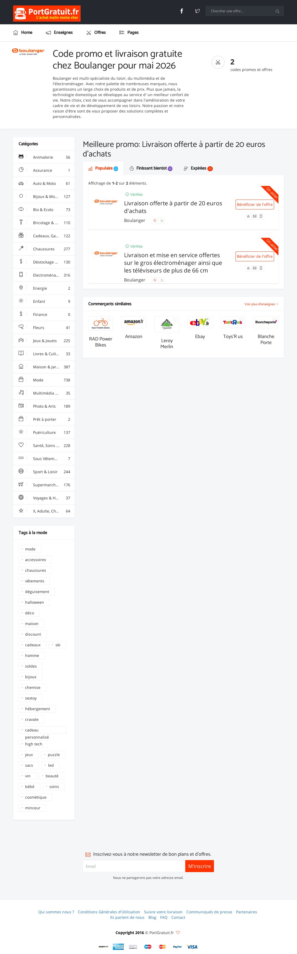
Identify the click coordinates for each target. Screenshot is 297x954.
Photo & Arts (44, 406)
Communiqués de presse (209, 911)
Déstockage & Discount (47, 262)
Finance (44, 314)
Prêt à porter (44, 419)
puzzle (54, 754)
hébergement (37, 708)
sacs (29, 765)
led (51, 765)
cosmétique (35, 797)
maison (32, 623)
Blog (152, 917)
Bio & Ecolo (44, 209)
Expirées (198, 168)
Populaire (103, 168)
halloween (34, 602)
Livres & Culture (44, 353)
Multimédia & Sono (44, 393)
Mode (44, 380)
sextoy (31, 698)
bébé (29, 786)
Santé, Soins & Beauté (46, 445)
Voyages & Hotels (44, 498)
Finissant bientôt (151, 168)
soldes (31, 666)
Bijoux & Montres (44, 196)
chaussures (35, 570)
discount (33, 634)
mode (30, 549)
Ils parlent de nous (127, 917)
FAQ (163, 917)
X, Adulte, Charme (44, 511)
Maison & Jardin (44, 367)
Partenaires (246, 911)
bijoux (30, 676)
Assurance (44, 170)
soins (54, 786)
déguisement (37, 591)
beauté (52, 775)
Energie (44, 288)
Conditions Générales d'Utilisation (109, 911)
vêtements (34, 580)
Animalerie (44, 157)
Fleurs (44, 327)
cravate (32, 719)
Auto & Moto (44, 183)
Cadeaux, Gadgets (44, 235)
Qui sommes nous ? (56, 911)
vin (28, 775)
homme (32, 655)
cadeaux (32, 644)
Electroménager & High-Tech (47, 275)
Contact (178, 917)
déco (29, 612)
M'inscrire (199, 866)
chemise (32, 687)
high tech (33, 743)
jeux (29, 754)
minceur (32, 807)
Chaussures (44, 249)
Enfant (44, 301)
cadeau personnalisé (37, 730)
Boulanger (135, 220)
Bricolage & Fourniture (46, 222)
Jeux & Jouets (44, 340)
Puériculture (44, 432)
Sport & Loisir (44, 471)
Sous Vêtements (44, 458)
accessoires (35, 559)
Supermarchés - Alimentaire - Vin (47, 484)
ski (57, 644)
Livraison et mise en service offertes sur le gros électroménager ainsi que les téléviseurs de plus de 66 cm (173, 262)
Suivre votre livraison (163, 911)
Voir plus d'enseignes (261, 304)
